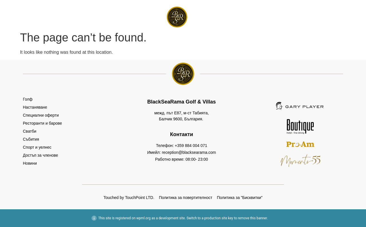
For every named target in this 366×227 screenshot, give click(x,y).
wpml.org (143, 218)
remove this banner (252, 218)
